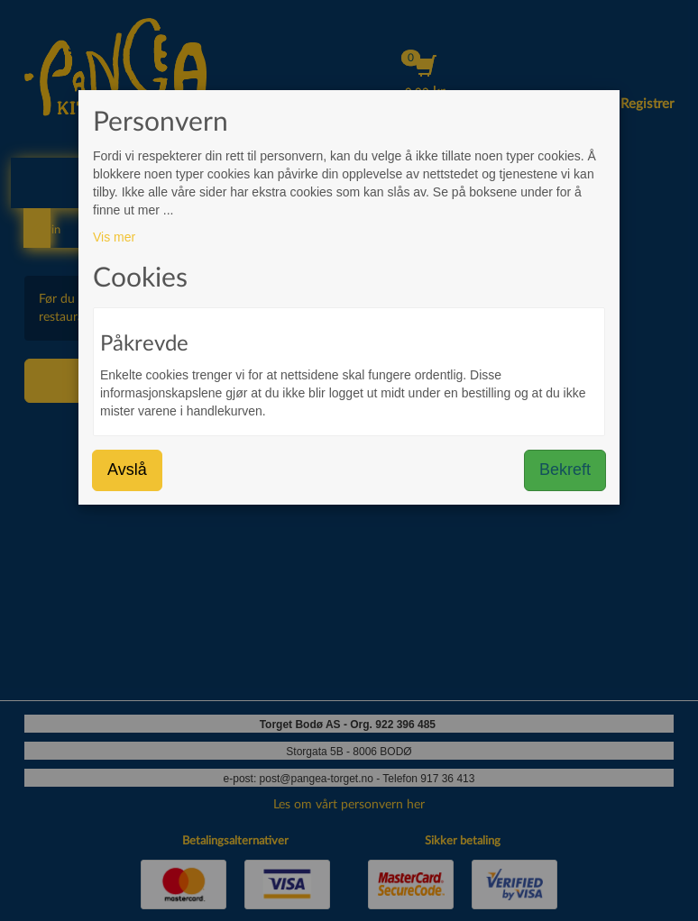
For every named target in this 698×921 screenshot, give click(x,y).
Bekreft (565, 469)
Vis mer (114, 237)
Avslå (127, 469)
